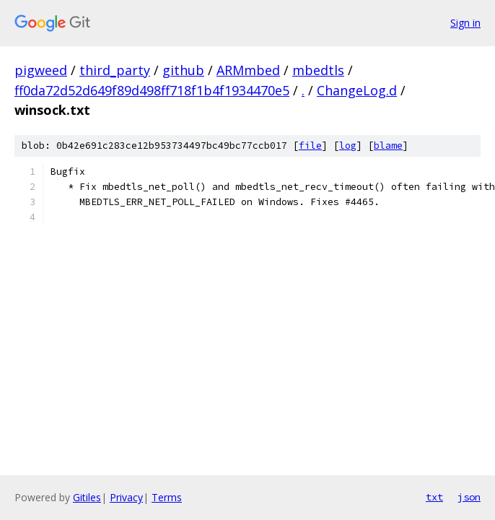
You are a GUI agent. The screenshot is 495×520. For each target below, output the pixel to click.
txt (434, 496)
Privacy (126, 497)
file (310, 145)
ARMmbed (248, 70)
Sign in (465, 23)
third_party (114, 70)
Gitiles (87, 497)
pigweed (40, 70)
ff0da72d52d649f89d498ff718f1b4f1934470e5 (151, 90)
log (347, 145)
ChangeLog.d (357, 90)
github (183, 70)
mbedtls (318, 70)
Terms (167, 497)
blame (388, 145)
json (469, 496)
